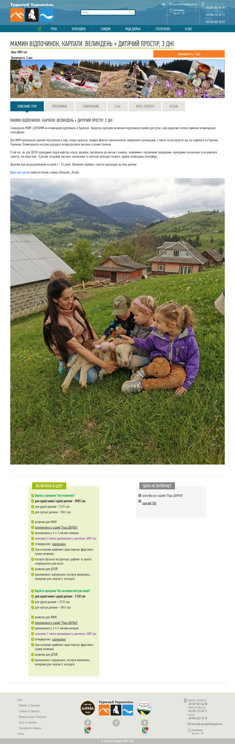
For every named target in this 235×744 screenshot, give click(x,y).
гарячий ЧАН (149, 503)
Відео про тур (18, 172)
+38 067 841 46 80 (215, 7)
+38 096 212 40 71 (215, 15)
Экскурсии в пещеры (30, 728)
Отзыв (174, 106)
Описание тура (27, 107)
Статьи (20, 734)
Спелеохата (163, 29)
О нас (188, 29)
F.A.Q (117, 106)
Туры (53, 29)
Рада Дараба (133, 29)
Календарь (79, 29)
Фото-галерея (145, 106)
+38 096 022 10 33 (215, 22)
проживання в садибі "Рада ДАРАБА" (56, 527)
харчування (59, 544)
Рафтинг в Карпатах (29, 705)
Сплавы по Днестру (29, 711)
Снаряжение (91, 106)
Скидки (105, 29)
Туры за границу (28, 722)
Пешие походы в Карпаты (32, 717)
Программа (59, 106)
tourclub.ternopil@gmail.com (185, 4)
